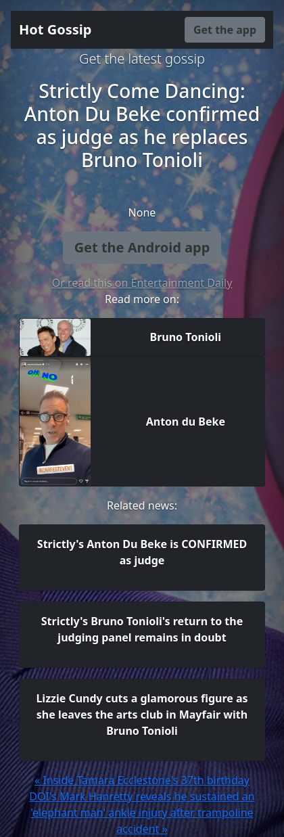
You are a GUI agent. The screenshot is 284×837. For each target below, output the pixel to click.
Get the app (224, 29)
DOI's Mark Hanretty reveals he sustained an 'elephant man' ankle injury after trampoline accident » (141, 812)
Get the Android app (142, 247)
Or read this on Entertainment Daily (142, 282)
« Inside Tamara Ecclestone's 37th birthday (142, 780)
